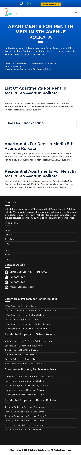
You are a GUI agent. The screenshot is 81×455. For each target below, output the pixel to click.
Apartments (37, 63)
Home (7, 63)
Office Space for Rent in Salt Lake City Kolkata (27, 324)
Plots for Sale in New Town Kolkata (21, 350)
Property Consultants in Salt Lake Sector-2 (25, 416)
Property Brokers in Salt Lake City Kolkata (25, 407)
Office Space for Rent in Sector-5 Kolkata (24, 315)
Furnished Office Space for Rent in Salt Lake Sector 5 (30, 310)
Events (8, 254)
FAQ (7, 243)
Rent (50, 63)
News (7, 250)
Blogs (7, 259)
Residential (21, 63)
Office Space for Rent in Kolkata (20, 306)
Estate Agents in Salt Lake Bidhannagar (24, 425)
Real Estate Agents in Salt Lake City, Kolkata (26, 385)
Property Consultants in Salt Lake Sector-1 (25, 412)
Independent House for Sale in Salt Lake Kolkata (28, 341)
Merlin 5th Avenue (13, 66)
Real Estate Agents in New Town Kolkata (24, 381)
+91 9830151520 (17, 277)
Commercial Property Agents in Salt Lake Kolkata (29, 376)
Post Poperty (11, 239)
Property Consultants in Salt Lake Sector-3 (25, 420)
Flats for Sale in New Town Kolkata (21, 359)
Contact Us (10, 234)
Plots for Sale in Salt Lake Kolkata (21, 354)
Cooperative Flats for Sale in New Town (23, 346)
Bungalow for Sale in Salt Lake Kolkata (23, 363)
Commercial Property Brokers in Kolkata (24, 390)
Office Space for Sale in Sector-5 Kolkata (24, 394)
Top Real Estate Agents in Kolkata (21, 319)
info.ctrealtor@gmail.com (22, 287)
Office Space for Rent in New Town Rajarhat (26, 328)
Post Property (51, 4)
